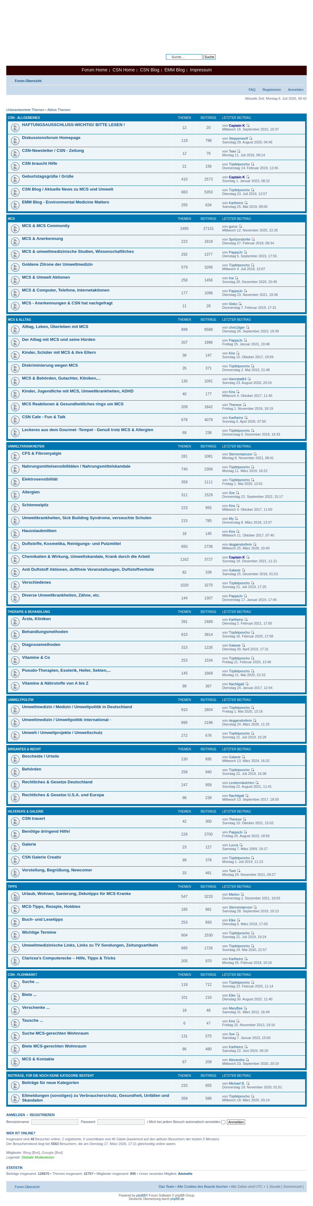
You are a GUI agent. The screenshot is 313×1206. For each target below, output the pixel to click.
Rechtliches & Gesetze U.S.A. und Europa (63, 794)
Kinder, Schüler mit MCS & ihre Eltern (59, 352)
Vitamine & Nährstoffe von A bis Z (55, 683)
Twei (232, 151)
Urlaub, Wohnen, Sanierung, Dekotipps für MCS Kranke (76, 893)
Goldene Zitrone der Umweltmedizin (57, 264)
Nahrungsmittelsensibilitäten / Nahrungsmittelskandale (76, 466)
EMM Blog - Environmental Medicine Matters (65, 202)
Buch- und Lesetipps (42, 919)
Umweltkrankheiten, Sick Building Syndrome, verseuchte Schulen (86, 517)
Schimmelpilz (35, 505)
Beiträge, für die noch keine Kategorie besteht (51, 1075)
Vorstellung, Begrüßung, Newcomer (57, 870)
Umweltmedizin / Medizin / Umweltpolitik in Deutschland (77, 706)
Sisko (233, 304)
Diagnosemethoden (41, 644)
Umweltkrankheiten (26, 446)
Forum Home (94, 69)
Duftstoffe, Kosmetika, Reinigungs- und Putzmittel (71, 543)
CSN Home (124, 69)
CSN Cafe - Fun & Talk (43, 416)
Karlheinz (236, 203)
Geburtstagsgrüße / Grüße (48, 176)
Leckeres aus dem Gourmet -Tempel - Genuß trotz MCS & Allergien (87, 429)
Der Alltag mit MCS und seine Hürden (58, 339)
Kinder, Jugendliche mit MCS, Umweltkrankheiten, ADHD (78, 391)
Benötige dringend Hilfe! (46, 831)
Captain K (237, 125)
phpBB (141, 1195)
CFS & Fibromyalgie (41, 453)
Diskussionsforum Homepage (51, 137)
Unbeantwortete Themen (25, 110)
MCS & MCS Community (46, 225)
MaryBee (236, 1008)
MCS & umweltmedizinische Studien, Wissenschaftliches (78, 251)
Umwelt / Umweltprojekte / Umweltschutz (62, 732)
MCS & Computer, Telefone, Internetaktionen (65, 290)
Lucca (233, 845)
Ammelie (185, 1173)
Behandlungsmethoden (45, 631)
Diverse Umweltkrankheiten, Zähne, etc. (61, 595)
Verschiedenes (36, 582)
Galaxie (234, 570)
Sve (232, 493)
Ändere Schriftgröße (299, 79)
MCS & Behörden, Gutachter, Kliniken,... (61, 378)
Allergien (31, 492)
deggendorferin (240, 544)
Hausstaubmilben (39, 530)
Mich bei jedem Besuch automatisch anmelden (187, 1122)
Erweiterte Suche (202, 62)
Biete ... (29, 994)
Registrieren (271, 90)
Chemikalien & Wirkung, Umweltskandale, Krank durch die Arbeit (86, 556)
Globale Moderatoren (38, 1157)
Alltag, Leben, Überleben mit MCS (55, 326)
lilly (231, 518)
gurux (233, 226)
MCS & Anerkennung (42, 238)
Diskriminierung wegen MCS (50, 365)
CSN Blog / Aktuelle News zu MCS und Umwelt (67, 189)
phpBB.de (177, 1199)
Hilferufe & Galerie (25, 811)
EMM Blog (174, 69)
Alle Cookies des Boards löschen (202, 1186)
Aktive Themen (58, 110)
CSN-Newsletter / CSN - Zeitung (53, 150)
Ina (231, 278)
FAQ (252, 90)
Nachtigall (236, 684)
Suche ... (30, 981)
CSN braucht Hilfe (39, 163)
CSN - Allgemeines (24, 117)
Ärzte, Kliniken (36, 618)
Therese (235, 405)
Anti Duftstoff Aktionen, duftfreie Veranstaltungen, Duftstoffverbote (88, 569)
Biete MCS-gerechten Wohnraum (54, 1046)
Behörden (31, 769)
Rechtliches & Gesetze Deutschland (57, 782)
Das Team (166, 1186)
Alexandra (236, 1060)
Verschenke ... (36, 1007)
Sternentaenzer (240, 454)
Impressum (201, 69)
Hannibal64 (237, 379)
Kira (232, 353)
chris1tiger (237, 327)
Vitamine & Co (36, 657)
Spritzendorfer (239, 239)
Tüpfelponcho (239, 164)
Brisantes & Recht (24, 749)
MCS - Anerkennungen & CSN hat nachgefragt (67, 303)
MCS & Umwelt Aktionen (46, 277)
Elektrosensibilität (40, 479)
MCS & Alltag (19, 319)
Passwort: (88, 1122)
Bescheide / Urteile (40, 756)
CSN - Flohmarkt (22, 974)
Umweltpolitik (21, 700)
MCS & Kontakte (38, 1059)
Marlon (234, 894)
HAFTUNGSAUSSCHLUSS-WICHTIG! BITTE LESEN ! (73, 124)
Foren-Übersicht (28, 81)
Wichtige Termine (39, 932)
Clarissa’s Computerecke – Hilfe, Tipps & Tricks (69, 958)
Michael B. (237, 1083)
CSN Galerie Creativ (41, 857)
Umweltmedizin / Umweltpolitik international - (66, 719)
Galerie (29, 844)
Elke (232, 920)
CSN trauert (33, 818)
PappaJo (235, 252)
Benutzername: (18, 1122)
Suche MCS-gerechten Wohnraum (55, 1033)
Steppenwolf (238, 138)
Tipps (12, 886)
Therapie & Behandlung (29, 612)
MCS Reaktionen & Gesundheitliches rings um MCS (73, 404)
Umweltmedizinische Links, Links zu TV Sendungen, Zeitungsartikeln (90, 945)
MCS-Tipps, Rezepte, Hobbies (51, 906)
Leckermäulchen (241, 783)
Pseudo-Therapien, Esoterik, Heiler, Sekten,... (66, 670)
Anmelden (296, 90)
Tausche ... (32, 1020)
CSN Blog (149, 69)
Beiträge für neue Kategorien (50, 1082)
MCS (11, 218)
